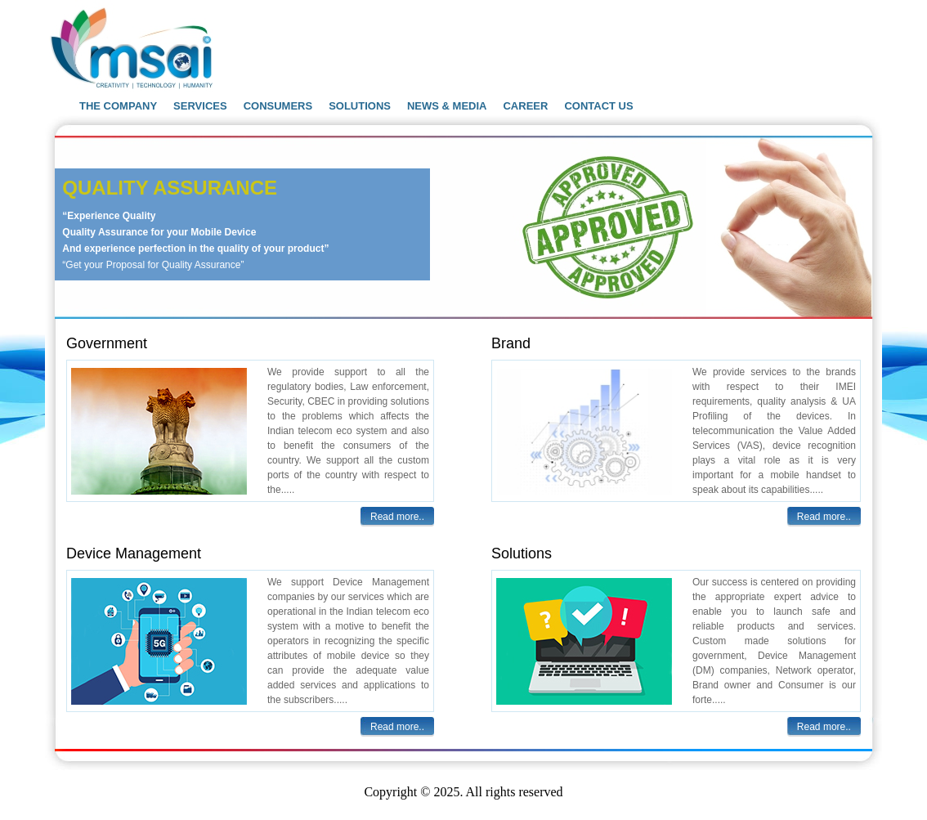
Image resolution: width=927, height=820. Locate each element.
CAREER (525, 106)
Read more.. (397, 516)
